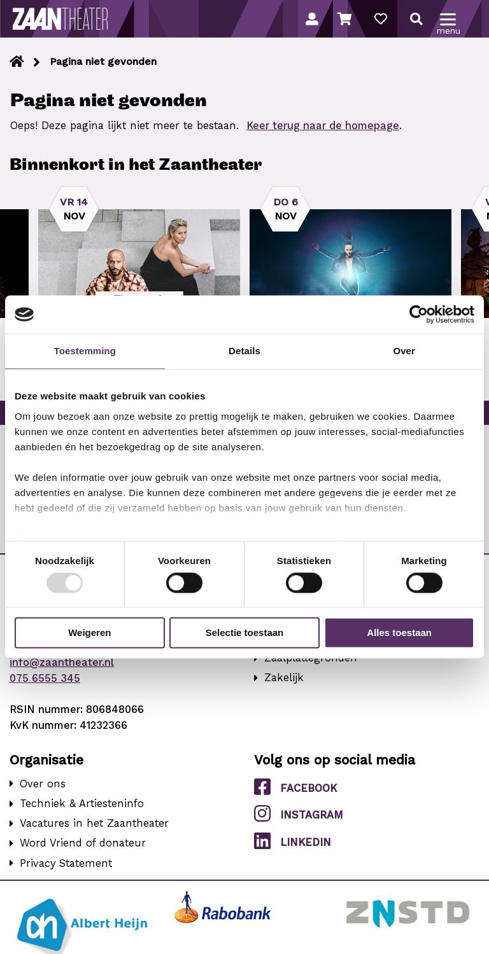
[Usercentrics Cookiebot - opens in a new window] (418, 314)
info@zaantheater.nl (62, 662)
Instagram (298, 814)
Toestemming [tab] (85, 350)
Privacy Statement (66, 863)
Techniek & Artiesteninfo (82, 804)
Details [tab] (244, 350)
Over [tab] (404, 350)
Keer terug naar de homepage (322, 126)
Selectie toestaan (245, 633)
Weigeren (89, 633)
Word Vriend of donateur (83, 843)
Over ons (43, 784)
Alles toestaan (399, 633)
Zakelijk (284, 678)
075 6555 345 (45, 678)
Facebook (295, 787)
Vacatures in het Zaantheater (94, 823)
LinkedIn (292, 841)
